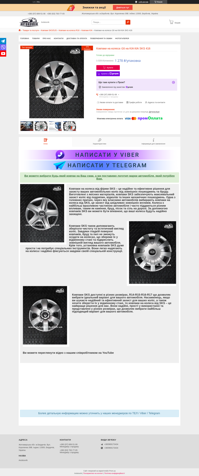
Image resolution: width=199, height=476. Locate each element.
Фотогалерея (122, 38)
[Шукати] (128, 22)
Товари (36, 38)
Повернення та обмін (101, 38)
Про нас (47, 38)
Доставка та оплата (76, 38)
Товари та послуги (31, 30)
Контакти (59, 38)
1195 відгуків (143, 2)
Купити (110, 68)
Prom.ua (112, 471)
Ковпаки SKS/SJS (49, 30)
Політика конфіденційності (114, 473)
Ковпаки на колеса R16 (69, 30)
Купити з (110, 73)
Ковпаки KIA (86, 30)
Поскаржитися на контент (93, 473)
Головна (24, 38)
